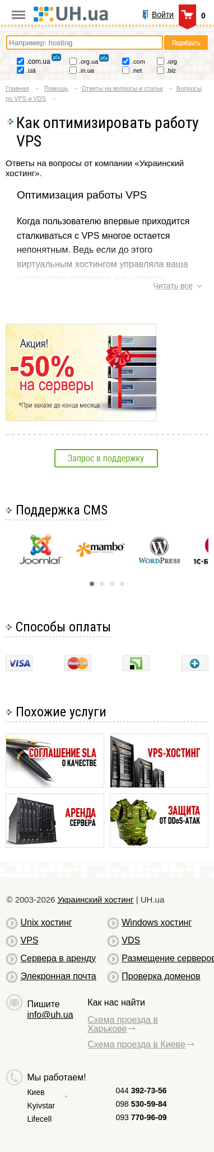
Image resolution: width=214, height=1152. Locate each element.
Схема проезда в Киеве (136, 1044)
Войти (163, 14)
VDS (131, 940)
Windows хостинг (157, 922)
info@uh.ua (50, 1014)
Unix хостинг (46, 922)
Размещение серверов (164, 958)
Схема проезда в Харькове (122, 1024)
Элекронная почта (58, 976)
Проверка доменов (161, 976)
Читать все (173, 285)
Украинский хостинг (96, 899)
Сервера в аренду (58, 958)
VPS (29, 940)
